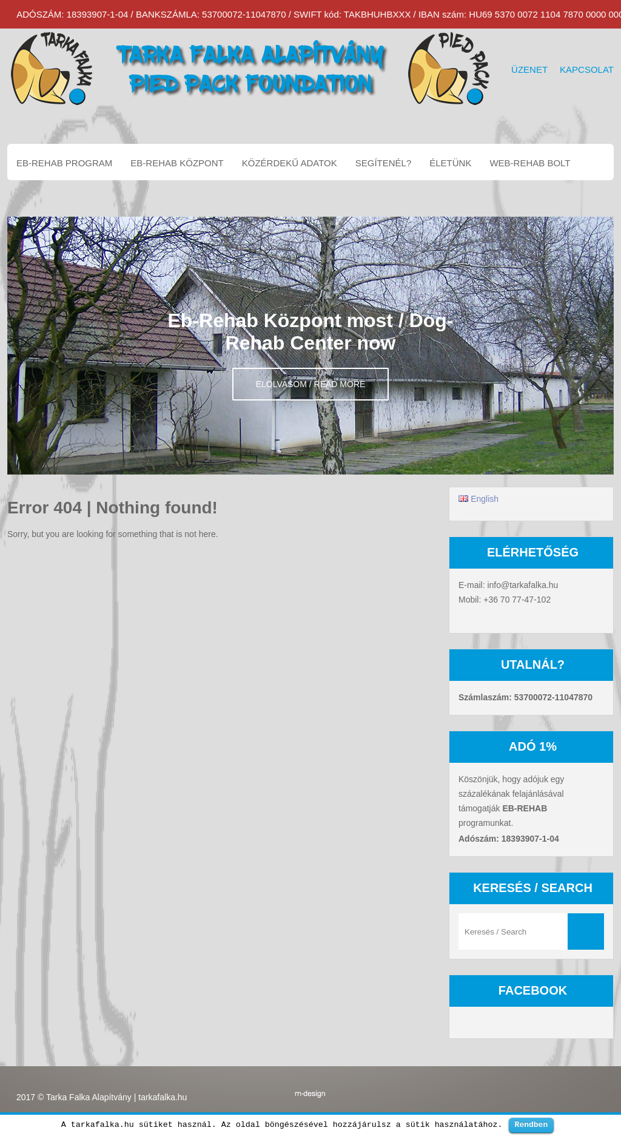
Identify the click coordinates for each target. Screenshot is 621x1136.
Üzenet (529, 69)
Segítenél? (383, 163)
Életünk (450, 163)
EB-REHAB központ (176, 163)
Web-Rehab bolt (529, 163)
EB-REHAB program (64, 163)
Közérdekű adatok (289, 163)
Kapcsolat (587, 69)
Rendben (531, 1124)
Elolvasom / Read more (311, 384)
